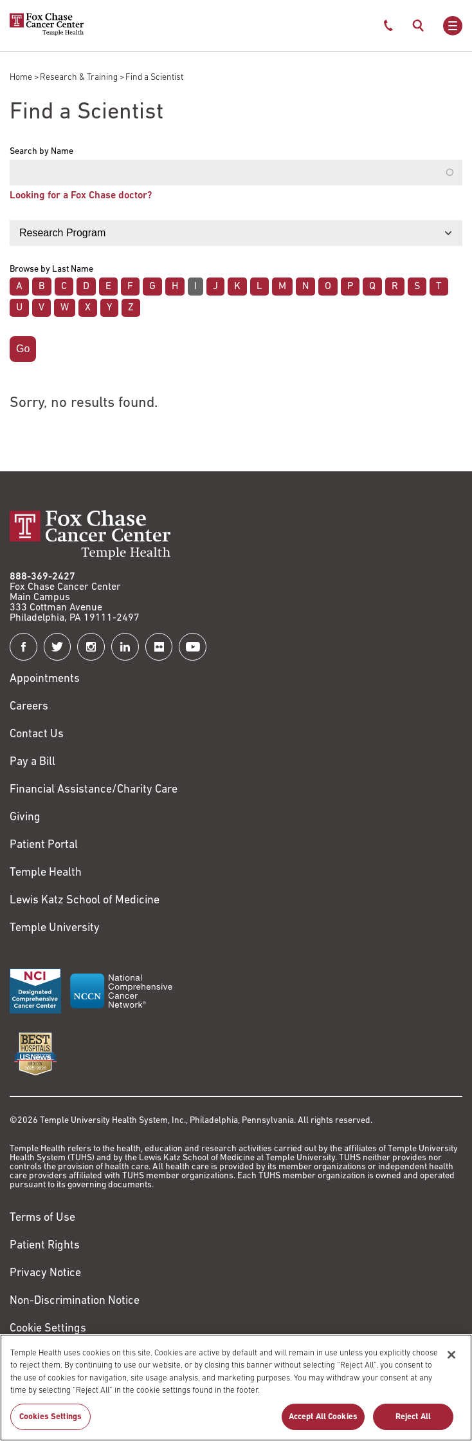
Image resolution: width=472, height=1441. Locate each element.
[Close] (451, 1361)
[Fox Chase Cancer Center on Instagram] (91, 647)
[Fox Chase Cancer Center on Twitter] (57, 647)
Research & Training (79, 77)
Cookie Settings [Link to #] (48, 1329)
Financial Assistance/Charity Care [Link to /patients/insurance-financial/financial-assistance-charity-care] (93, 790)
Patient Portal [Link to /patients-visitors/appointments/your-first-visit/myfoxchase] (44, 845)
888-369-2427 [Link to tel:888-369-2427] (42, 577)
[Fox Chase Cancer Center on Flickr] (159, 647)
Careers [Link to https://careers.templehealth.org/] (29, 707)
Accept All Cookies (323, 1423)
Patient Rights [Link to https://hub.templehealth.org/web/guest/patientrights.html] (45, 1245)
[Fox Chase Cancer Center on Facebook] (23, 647)
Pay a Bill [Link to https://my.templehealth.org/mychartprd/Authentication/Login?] (32, 762)
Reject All (413, 1423)
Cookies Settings (50, 1423)
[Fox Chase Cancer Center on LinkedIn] (125, 647)
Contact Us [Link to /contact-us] (37, 734)
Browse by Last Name (51, 269)
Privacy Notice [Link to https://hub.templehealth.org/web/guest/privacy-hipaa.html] (45, 1273)
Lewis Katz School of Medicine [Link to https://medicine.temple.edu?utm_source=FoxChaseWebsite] (84, 900)
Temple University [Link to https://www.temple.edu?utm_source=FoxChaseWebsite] (55, 928)
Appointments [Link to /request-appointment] (45, 679)
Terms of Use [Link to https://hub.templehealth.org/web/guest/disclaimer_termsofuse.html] (42, 1218)
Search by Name (41, 151)
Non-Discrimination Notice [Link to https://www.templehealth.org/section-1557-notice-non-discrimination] (75, 1301)
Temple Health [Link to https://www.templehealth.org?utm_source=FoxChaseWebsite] (46, 873)
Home (21, 77)
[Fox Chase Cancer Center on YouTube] (192, 647)
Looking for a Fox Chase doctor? (81, 196)
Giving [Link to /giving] (25, 817)
